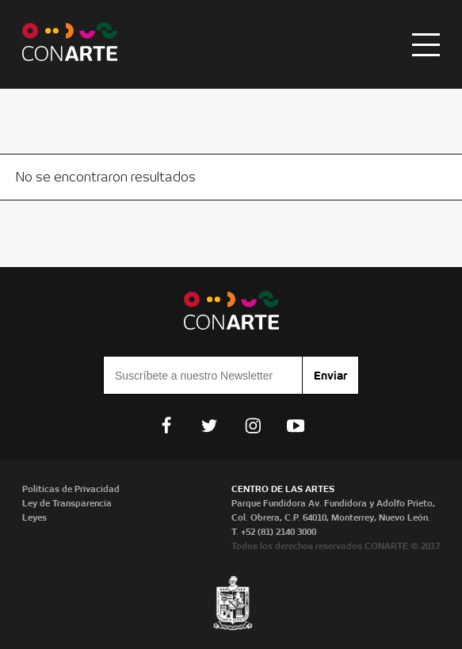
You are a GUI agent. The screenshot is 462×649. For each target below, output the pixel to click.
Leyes (34, 517)
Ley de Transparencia (67, 503)
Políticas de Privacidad (71, 488)
